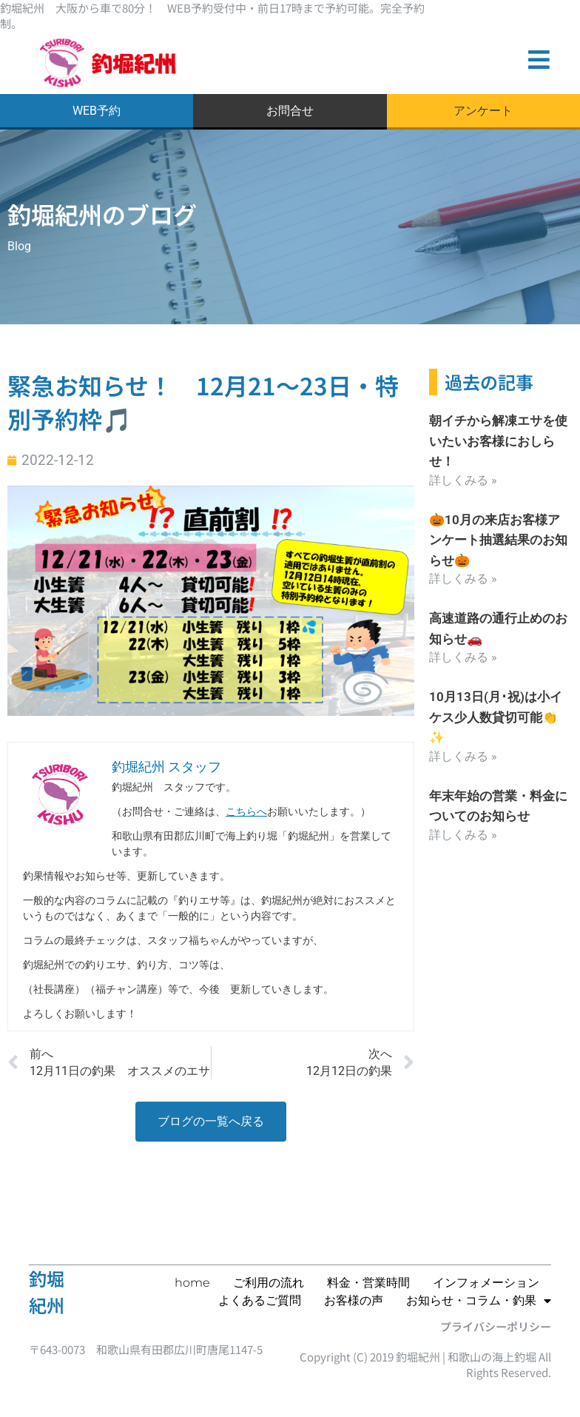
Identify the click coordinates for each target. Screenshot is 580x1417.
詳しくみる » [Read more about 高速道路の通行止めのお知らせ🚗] (463, 658)
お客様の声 (353, 1300)
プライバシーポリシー (495, 1326)
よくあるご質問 (259, 1300)
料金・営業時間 (368, 1283)
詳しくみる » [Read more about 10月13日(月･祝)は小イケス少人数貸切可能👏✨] (463, 755)
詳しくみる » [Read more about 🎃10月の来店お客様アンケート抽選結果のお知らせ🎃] (463, 580)
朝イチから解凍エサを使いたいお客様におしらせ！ (495, 444)
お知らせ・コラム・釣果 (478, 1301)
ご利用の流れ (268, 1283)
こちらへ (246, 816)
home (192, 1283)
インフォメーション (486, 1283)
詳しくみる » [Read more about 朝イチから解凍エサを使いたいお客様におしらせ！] (463, 482)
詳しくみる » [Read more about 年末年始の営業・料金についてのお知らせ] (463, 833)
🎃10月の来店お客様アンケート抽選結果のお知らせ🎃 (498, 541)
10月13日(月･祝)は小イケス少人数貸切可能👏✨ (498, 717)
